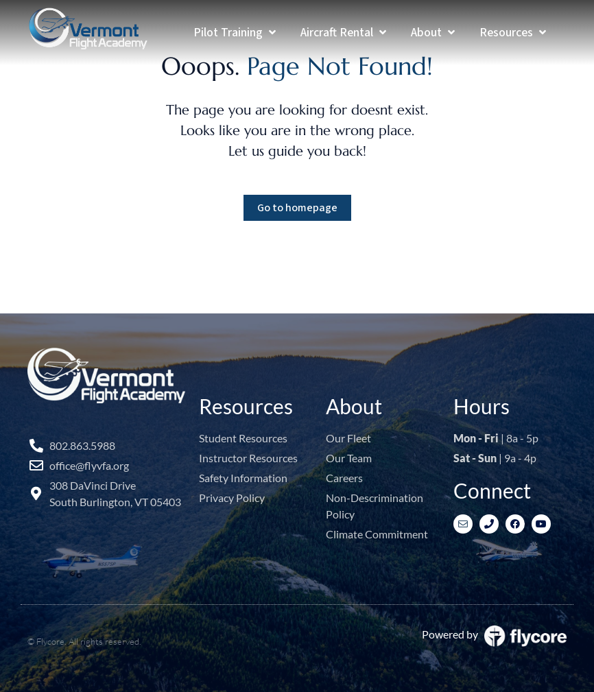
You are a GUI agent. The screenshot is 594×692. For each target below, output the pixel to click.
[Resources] (514, 32)
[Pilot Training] (235, 32)
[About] (434, 32)
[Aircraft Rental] (344, 32)
